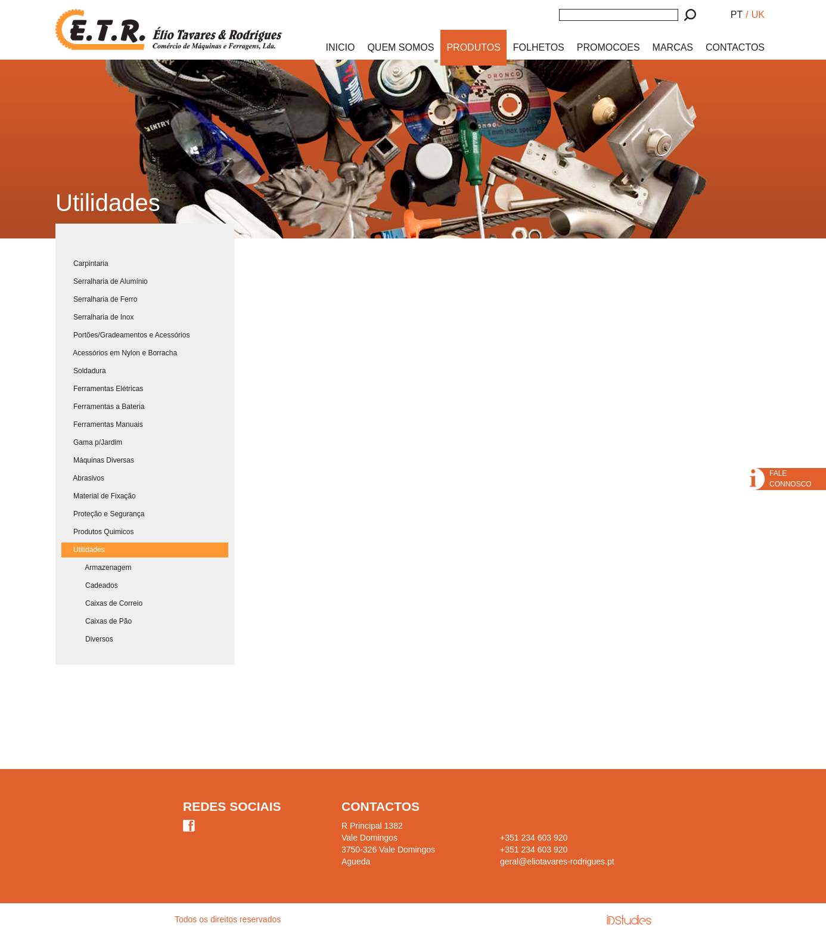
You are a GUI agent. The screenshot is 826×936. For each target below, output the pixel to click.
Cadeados (89, 585)
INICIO (340, 47)
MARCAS (673, 47)
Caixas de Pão (96, 621)
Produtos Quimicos (97, 532)
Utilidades (83, 550)
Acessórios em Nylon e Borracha (119, 353)
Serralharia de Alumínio (104, 281)
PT (737, 15)
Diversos (87, 639)
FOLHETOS (538, 47)
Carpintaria (84, 263)
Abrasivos (82, 478)
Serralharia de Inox (97, 317)
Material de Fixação (98, 496)
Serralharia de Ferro (99, 299)
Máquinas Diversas (97, 460)
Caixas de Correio (101, 603)
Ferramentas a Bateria (102, 406)
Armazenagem (96, 567)
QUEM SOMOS (400, 47)
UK (758, 15)
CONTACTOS (735, 47)
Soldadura (83, 371)
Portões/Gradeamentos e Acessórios (125, 335)
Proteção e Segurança (102, 514)
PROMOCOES (608, 47)
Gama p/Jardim (91, 442)
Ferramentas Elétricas (102, 389)
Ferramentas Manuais (102, 424)
